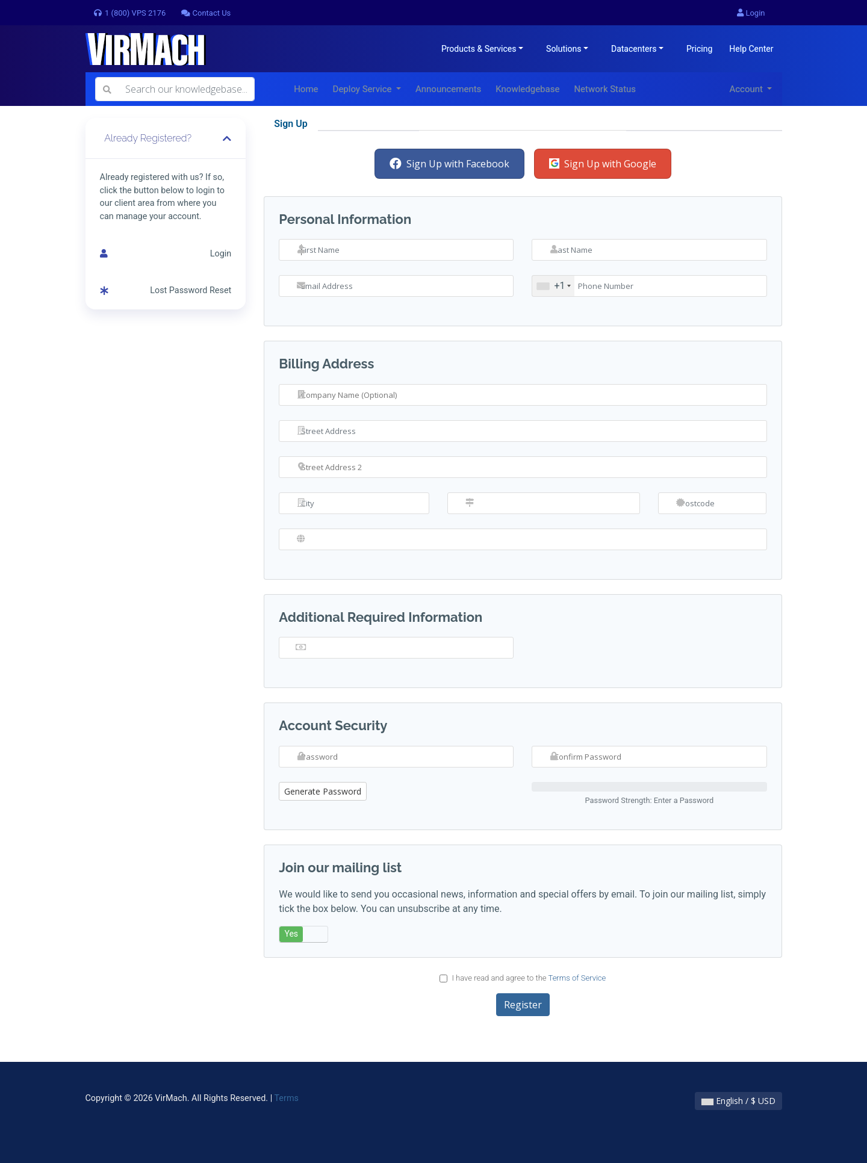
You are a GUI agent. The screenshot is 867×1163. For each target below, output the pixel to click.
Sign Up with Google (602, 163)
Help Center (751, 49)
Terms (286, 1098)
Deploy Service (363, 89)
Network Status (605, 89)
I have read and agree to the (523, 978)
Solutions (563, 49)
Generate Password (322, 791)
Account (747, 89)
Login (751, 12)
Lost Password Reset (166, 290)
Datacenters (633, 49)
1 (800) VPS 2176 (129, 12)
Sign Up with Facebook (449, 163)
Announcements (448, 89)
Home (306, 89)
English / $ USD (738, 1100)
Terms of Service (577, 977)
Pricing (699, 49)
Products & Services (479, 49)
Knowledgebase (527, 89)
